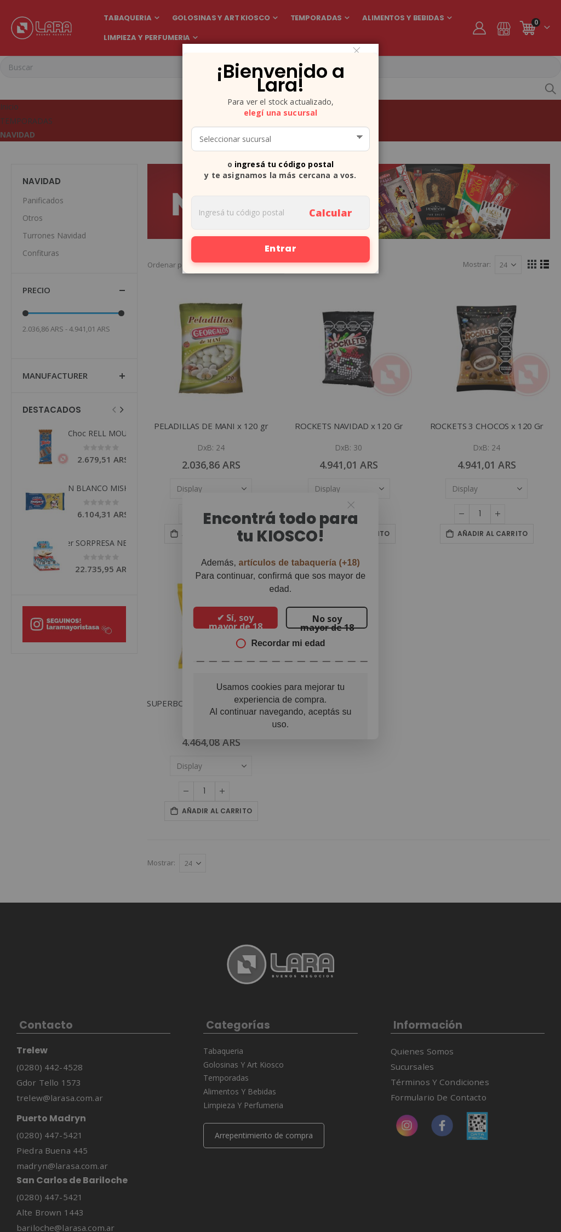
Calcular (330, 212)
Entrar (280, 248)
